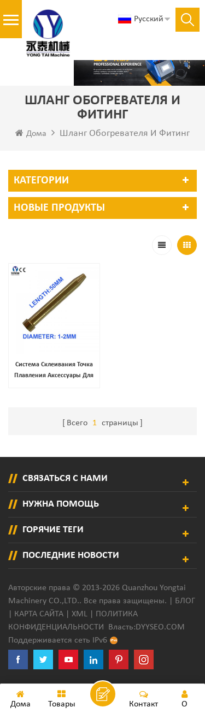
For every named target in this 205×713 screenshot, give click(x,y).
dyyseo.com (160, 627)
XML (79, 614)
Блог (185, 601)
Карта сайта (38, 614)
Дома (30, 133)
